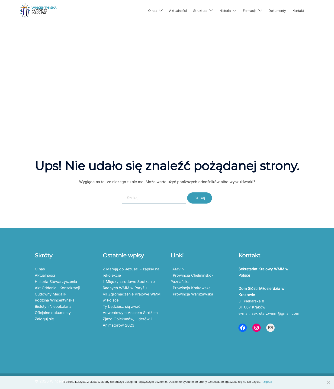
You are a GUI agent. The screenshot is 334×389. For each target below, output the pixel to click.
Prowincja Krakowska (190, 287)
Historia (225, 11)
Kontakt (298, 11)
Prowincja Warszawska (191, 294)
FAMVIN (177, 269)
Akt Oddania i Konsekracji (57, 287)
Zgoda (267, 381)
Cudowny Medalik (50, 294)
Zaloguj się (44, 319)
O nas (152, 11)
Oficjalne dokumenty (53, 312)
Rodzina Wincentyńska (54, 300)
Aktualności (178, 11)
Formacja (250, 11)
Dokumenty (277, 11)
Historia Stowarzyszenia (56, 281)
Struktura (200, 11)
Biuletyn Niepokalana (53, 306)
